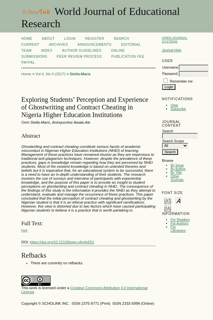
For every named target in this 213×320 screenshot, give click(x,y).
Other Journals (176, 178)
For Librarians (178, 228)
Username (170, 67)
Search (121, 38)
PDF (24, 230)
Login (70, 38)
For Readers (180, 220)
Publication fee (127, 56)
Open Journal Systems (174, 39)
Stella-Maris (80, 74)
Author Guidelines (82, 50)
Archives (58, 44)
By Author (177, 169)
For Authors (179, 223)
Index (46, 50)
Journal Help (171, 50)
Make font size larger (167, 208)
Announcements (95, 44)
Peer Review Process (79, 56)
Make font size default (178, 200)
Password (169, 74)
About (48, 38)
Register (94, 38)
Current (30, 44)
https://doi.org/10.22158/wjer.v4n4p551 (62, 242)
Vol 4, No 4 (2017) (51, 74)
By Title (176, 172)
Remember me (181, 81)
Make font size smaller (167, 200)
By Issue (177, 165)
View (174, 105)
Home (26, 38)
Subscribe (178, 109)
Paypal (28, 62)
